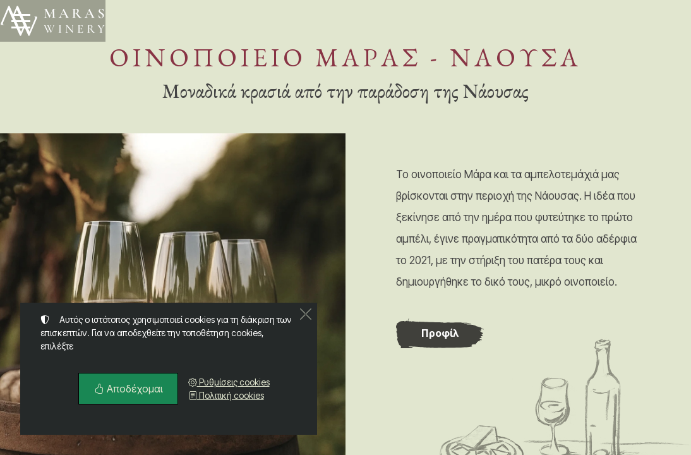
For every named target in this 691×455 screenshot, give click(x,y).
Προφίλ (440, 333)
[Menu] (21, 21)
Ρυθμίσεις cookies (229, 382)
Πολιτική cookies (226, 395)
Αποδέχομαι (128, 388)
